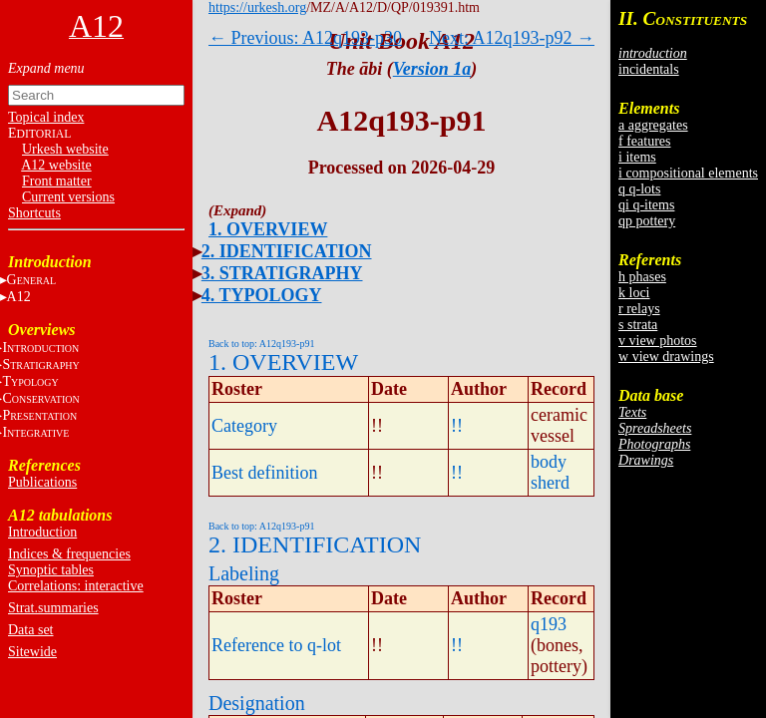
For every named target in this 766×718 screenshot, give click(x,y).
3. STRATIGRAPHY (282, 273)
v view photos (657, 340)
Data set (30, 629)
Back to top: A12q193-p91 (261, 343)
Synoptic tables (51, 569)
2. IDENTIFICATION (286, 251)
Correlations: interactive (76, 585)
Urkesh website (65, 149)
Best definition (264, 473)
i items (637, 157)
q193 (549, 624)
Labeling (243, 573)
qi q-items (646, 204)
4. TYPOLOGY (261, 295)
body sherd (550, 472)
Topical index (46, 117)
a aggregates (653, 125)
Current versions (68, 196)
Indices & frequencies (69, 553)
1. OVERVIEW (267, 229)
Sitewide (32, 651)
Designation (256, 703)
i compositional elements (688, 173)
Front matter (57, 181)
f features (644, 141)
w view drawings (666, 356)
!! (457, 426)
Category (244, 426)
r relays (639, 308)
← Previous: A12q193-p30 (305, 38)
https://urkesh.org (257, 7)
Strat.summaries (53, 607)
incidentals (648, 69)
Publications (42, 482)
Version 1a (432, 69)
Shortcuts (34, 212)
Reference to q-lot (276, 645)
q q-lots (639, 188)
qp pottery (646, 220)
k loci (634, 292)
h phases (642, 276)
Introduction (42, 532)
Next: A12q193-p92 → (511, 38)
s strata (637, 324)
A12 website (56, 165)
